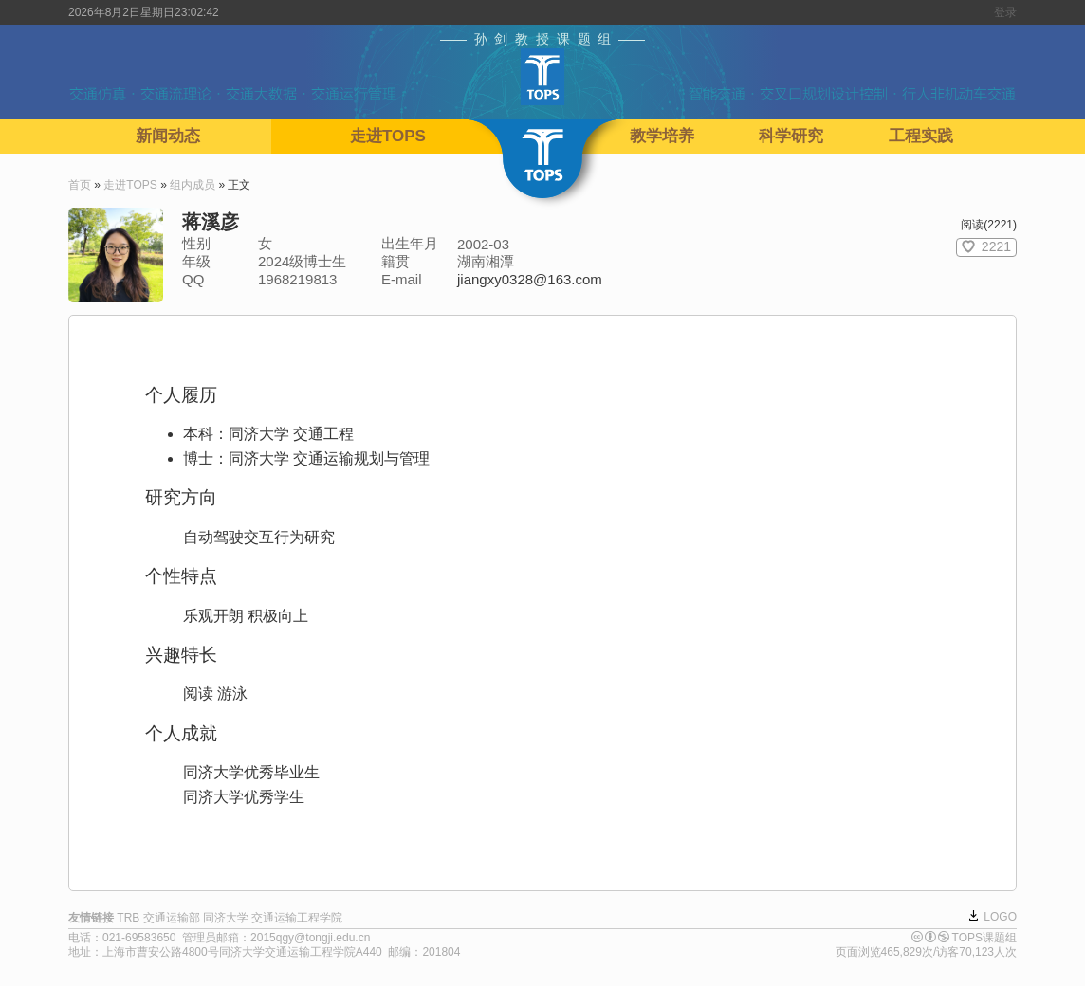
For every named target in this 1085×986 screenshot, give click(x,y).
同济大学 (225, 917)
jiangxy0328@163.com (529, 279)
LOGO (1000, 916)
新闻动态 (168, 136)
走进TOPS (388, 136)
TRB (128, 917)
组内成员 (192, 185)
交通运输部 (171, 917)
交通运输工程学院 (296, 917)
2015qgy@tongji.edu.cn (310, 937)
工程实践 (921, 136)
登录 (1005, 12)
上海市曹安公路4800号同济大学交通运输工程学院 (229, 952)
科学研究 (791, 136)
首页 (79, 185)
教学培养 (662, 136)
